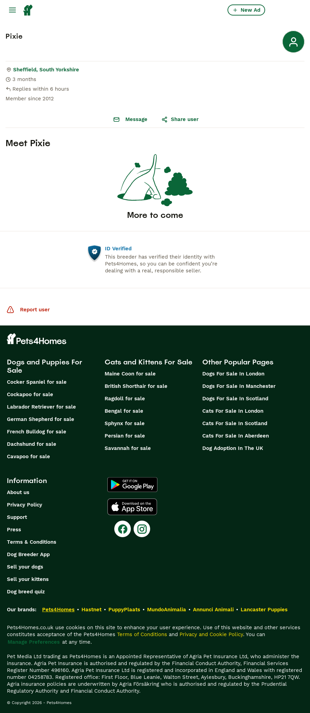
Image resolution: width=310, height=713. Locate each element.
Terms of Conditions (142, 634)
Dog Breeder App (28, 554)
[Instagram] (142, 529)
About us (18, 492)
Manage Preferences (34, 642)
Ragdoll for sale (125, 398)
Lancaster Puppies (264, 609)
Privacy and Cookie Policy (211, 634)
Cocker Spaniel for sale (37, 382)
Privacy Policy (24, 505)
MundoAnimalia (166, 609)
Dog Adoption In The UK (232, 448)
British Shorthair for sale (136, 386)
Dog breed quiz (26, 592)
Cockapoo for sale (30, 394)
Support (17, 517)
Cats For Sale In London (232, 411)
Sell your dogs (25, 567)
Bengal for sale (124, 411)
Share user (179, 119)
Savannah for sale (128, 448)
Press (14, 529)
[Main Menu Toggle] (12, 10)
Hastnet (91, 609)
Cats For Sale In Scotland (234, 423)
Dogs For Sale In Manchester (238, 386)
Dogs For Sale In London (233, 374)
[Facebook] (122, 529)
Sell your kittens (28, 579)
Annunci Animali (213, 609)
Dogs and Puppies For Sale (44, 366)
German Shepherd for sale (40, 419)
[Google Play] (132, 484)
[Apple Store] (132, 507)
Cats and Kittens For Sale (148, 362)
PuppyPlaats (124, 609)
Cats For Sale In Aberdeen (235, 436)
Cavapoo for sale (28, 456)
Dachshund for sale (31, 444)
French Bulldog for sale (36, 432)
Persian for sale (125, 436)
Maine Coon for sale (130, 374)
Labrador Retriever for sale (41, 407)
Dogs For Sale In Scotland (235, 398)
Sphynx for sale (125, 423)
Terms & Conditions (31, 542)
